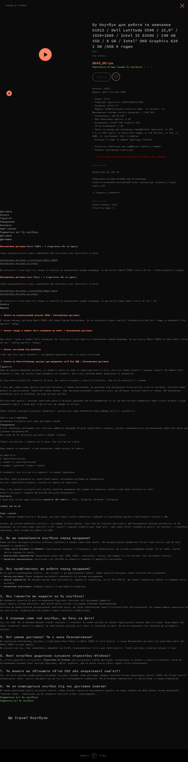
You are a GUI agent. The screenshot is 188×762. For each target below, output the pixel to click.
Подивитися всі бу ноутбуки (16, 700)
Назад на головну (16, 5)
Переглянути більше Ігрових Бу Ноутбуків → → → (122, 67)
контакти (22, 417)
